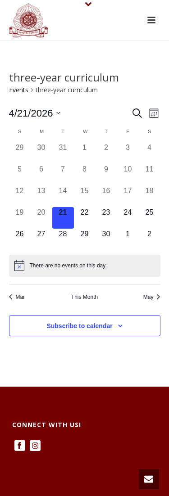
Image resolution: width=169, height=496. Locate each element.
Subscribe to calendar (79, 325)
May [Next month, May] (151, 297)
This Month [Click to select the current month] (84, 297)
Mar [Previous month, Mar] (17, 297)
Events (18, 90)
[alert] (84, 265)
